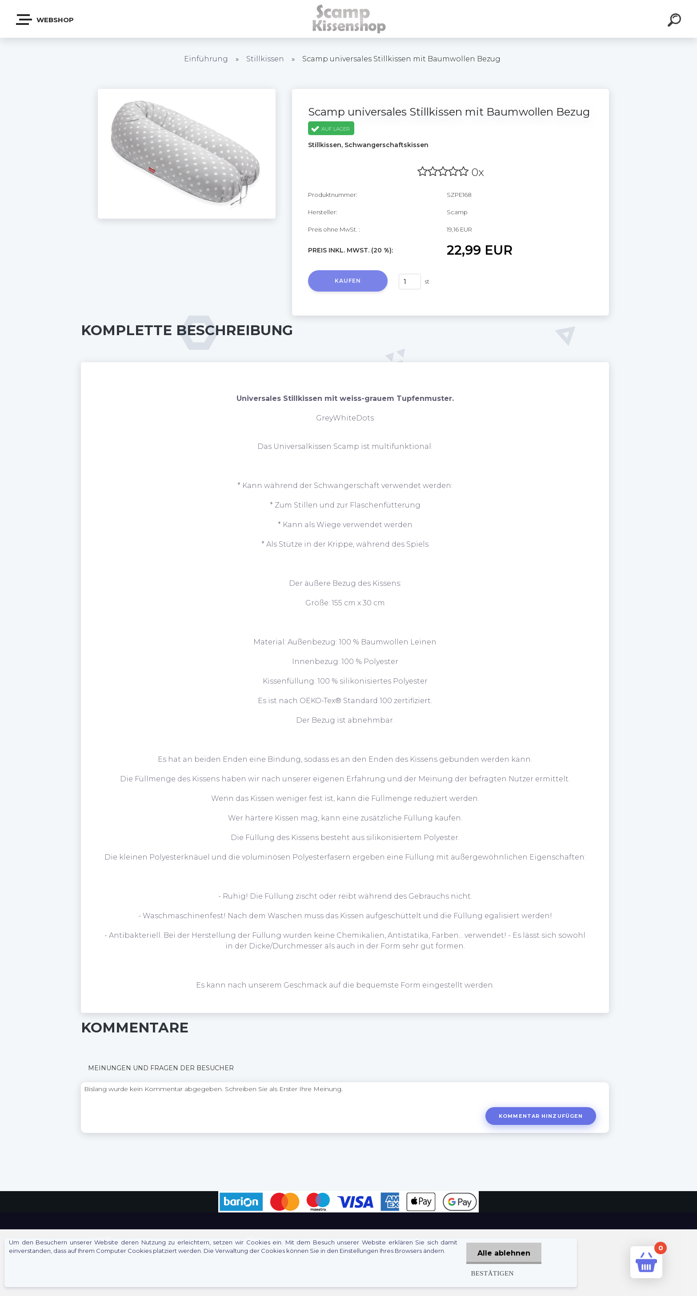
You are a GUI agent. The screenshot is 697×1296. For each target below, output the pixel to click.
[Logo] (349, 19)
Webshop (45, 19)
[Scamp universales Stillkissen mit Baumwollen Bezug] (187, 92)
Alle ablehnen (503, 1253)
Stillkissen (265, 59)
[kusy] (410, 281)
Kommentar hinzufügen (541, 1116)
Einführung (206, 59)
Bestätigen (492, 1273)
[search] (676, 21)
